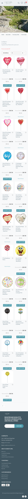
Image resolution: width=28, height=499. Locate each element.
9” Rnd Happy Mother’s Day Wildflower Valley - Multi (20, 150)
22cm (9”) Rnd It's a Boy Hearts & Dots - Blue (7, 150)
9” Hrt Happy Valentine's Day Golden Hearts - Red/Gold (19, 125)
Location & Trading (5, 403)
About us (3, 401)
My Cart (3, 418)
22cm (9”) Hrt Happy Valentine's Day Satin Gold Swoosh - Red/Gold (7, 204)
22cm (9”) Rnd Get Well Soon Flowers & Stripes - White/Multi (6, 257)
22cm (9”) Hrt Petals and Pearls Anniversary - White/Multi (20, 204)
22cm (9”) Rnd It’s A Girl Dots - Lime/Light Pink (20, 256)
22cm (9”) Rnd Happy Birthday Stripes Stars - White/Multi (6, 177)
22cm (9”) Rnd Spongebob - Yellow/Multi (19, 230)
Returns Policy (4, 426)
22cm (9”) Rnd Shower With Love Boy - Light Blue (6, 309)
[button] (12, 70)
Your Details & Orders (6, 413)
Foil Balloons (15, 34)
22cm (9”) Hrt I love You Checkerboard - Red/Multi (6, 71)
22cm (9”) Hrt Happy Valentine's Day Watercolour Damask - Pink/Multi (7, 125)
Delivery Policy (4, 424)
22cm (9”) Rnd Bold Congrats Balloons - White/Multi (20, 309)
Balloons (8, 34)
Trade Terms (4, 404)
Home (2, 34)
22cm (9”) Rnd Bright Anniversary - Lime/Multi (20, 283)
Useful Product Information (7, 406)
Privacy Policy (4, 428)
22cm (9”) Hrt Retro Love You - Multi (20, 70)
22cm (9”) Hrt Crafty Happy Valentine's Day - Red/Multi (20, 98)
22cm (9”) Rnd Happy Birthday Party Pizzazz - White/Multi (19, 177)
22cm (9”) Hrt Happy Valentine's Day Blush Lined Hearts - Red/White (7, 99)
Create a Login (4, 414)
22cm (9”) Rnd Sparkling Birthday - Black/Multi (6, 283)
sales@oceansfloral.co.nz (9, 395)
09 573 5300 (7, 392)
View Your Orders (5, 416)
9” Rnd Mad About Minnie (6, 229)
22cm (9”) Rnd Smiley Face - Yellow (5, 336)
